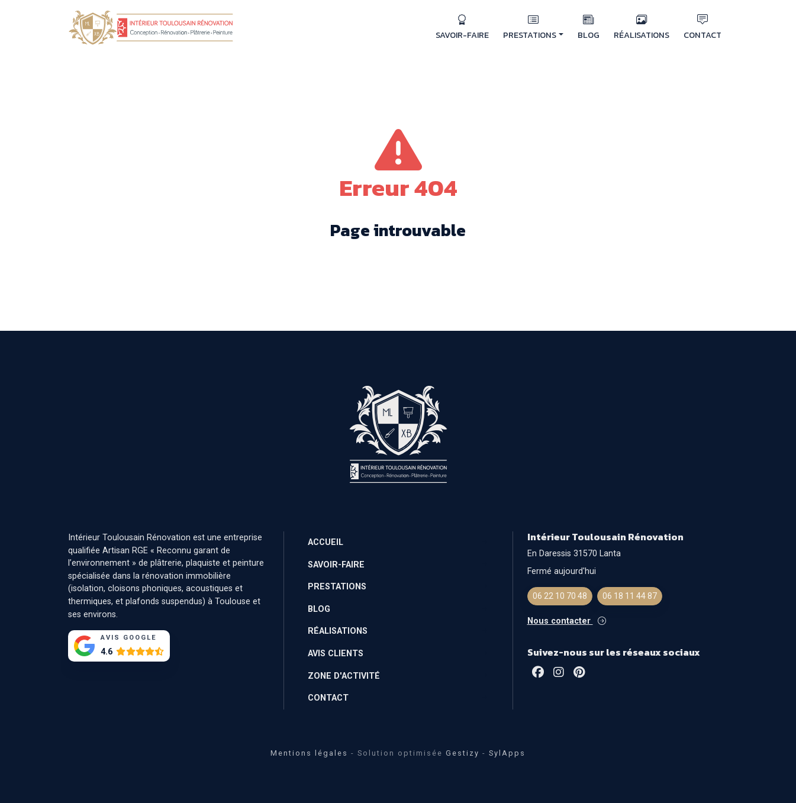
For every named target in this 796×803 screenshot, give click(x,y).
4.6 (106, 652)
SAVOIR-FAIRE (462, 27)
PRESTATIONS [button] (533, 27)
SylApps (507, 753)
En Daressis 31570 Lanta (574, 554)
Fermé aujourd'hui (561, 571)
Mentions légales (309, 753)
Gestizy (462, 753)
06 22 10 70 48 (560, 596)
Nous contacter (566, 621)
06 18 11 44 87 (629, 596)
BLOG (589, 27)
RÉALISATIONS (641, 27)
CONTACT (702, 27)
